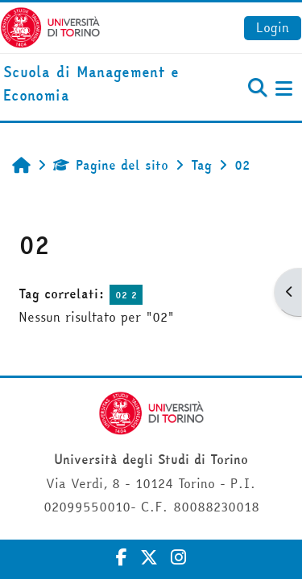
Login (272, 27)
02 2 (126, 294)
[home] (100, 84)
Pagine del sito (110, 165)
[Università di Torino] (50, 25)
